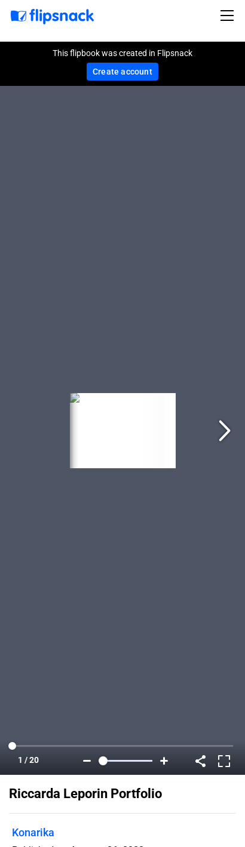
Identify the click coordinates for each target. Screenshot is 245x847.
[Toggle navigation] (229, 15)
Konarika (33, 832)
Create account (122, 71)
